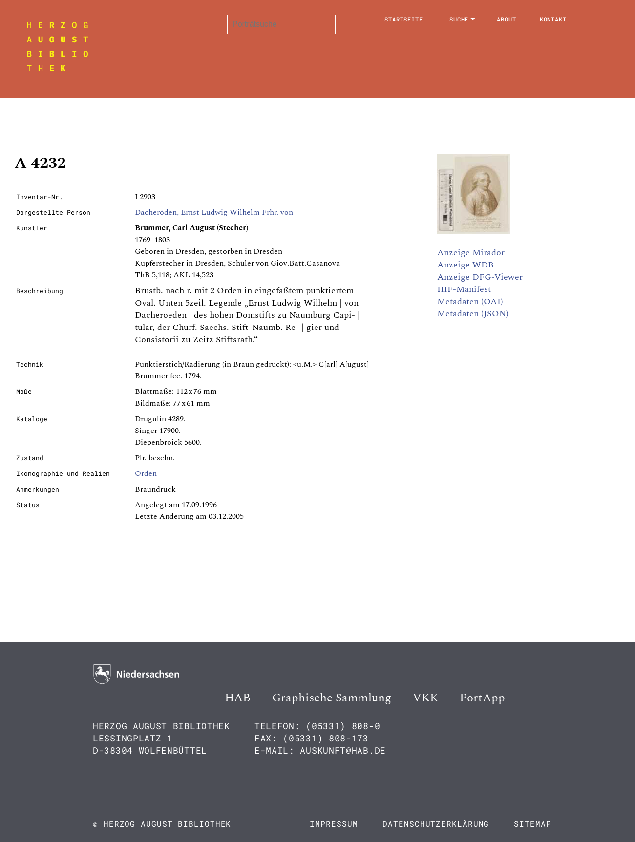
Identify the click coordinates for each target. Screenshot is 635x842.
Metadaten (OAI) (470, 301)
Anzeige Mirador (471, 252)
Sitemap (532, 824)
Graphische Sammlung (331, 698)
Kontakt (553, 19)
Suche (459, 19)
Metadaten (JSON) (472, 313)
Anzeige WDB (465, 264)
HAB (238, 698)
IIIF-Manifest (464, 289)
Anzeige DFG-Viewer (480, 277)
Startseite (403, 19)
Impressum (334, 824)
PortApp (482, 698)
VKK (425, 698)
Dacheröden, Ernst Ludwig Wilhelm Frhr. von (214, 212)
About (506, 19)
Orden (146, 473)
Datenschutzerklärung (435, 824)
